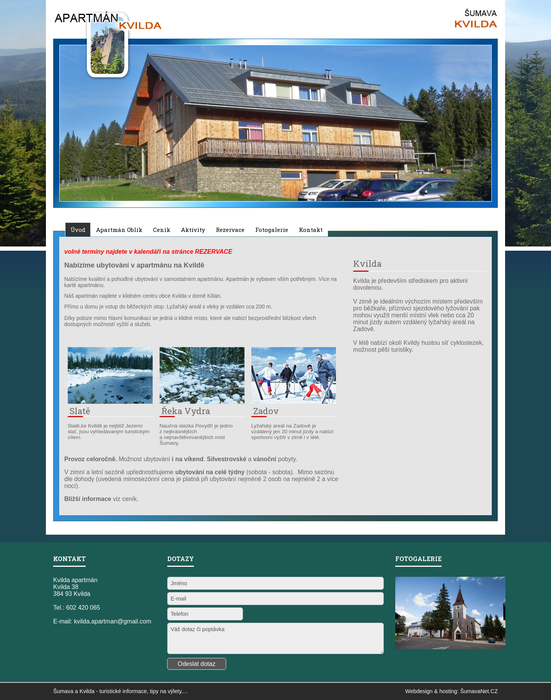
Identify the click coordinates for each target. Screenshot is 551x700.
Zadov (266, 410)
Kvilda (87, 691)
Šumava (63, 691)
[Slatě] (110, 401)
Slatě (80, 410)
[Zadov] (293, 401)
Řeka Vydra (185, 410)
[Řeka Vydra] (202, 401)
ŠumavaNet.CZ (479, 691)
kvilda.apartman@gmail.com (112, 621)
